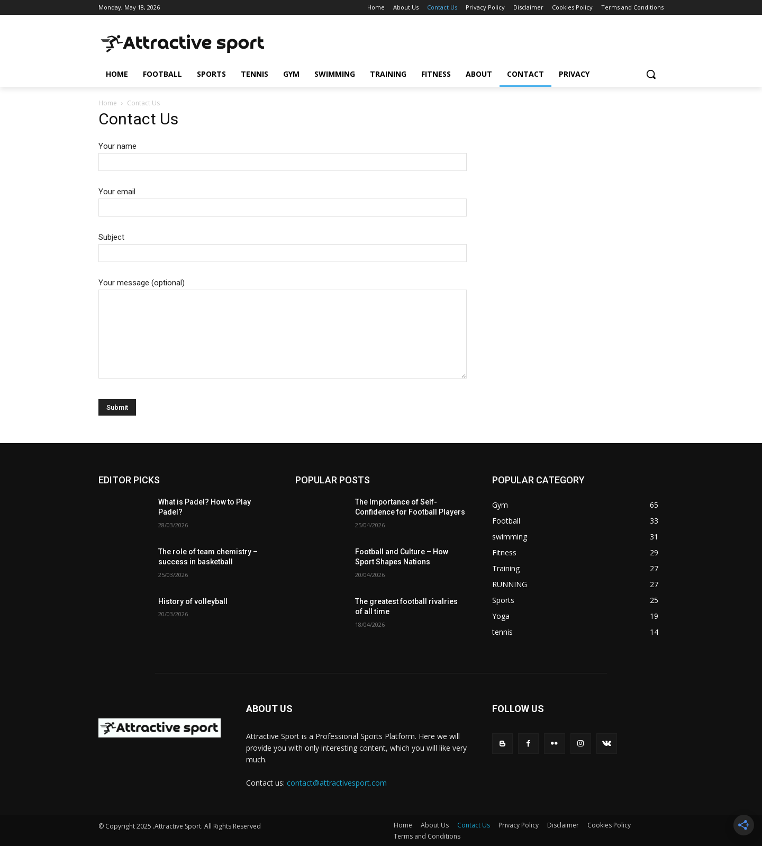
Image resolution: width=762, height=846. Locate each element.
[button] (651, 74)
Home (107, 102)
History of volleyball (193, 601)
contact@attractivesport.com (337, 783)
